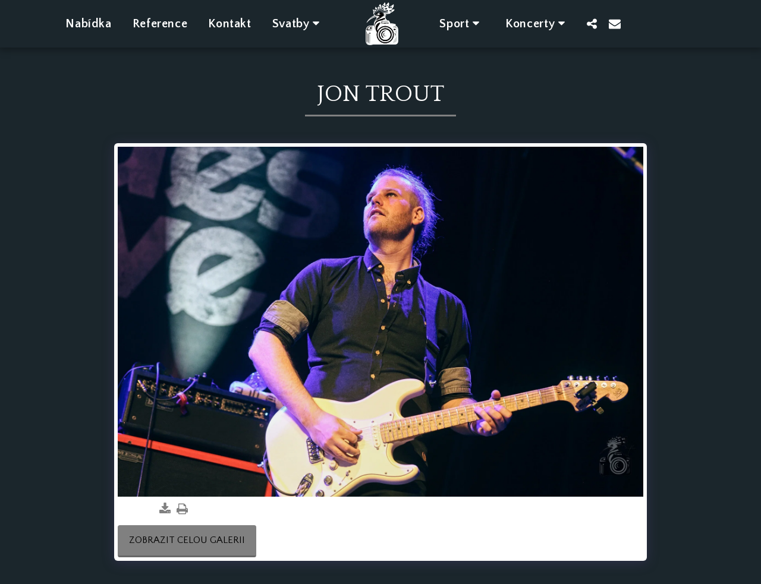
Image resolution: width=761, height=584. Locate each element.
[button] (298, 23)
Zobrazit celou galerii (187, 540)
